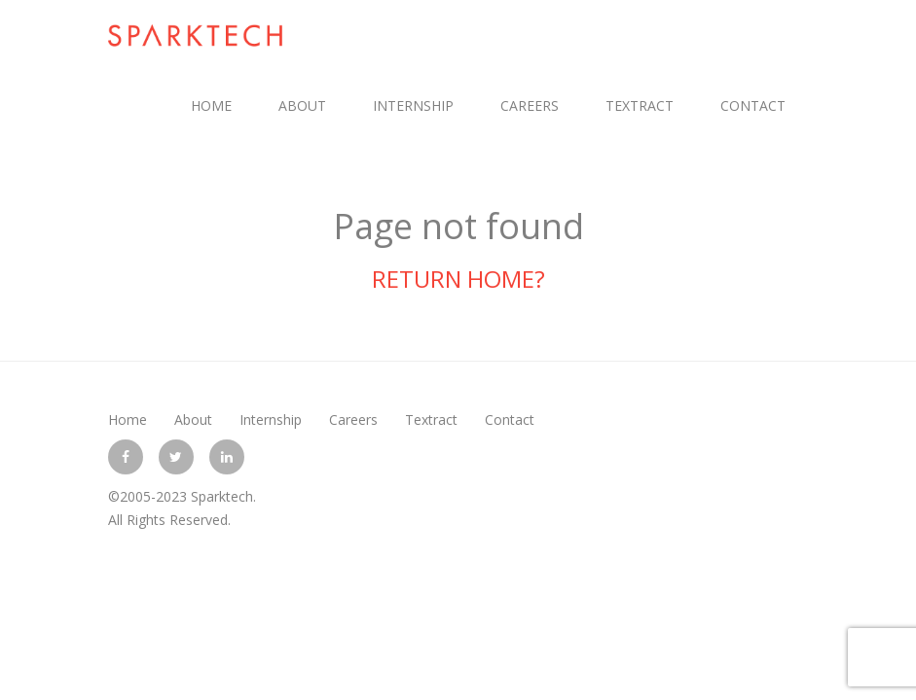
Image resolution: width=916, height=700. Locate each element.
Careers (529, 105)
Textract (639, 105)
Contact (753, 105)
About (302, 105)
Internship (413, 105)
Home (211, 105)
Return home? (458, 278)
